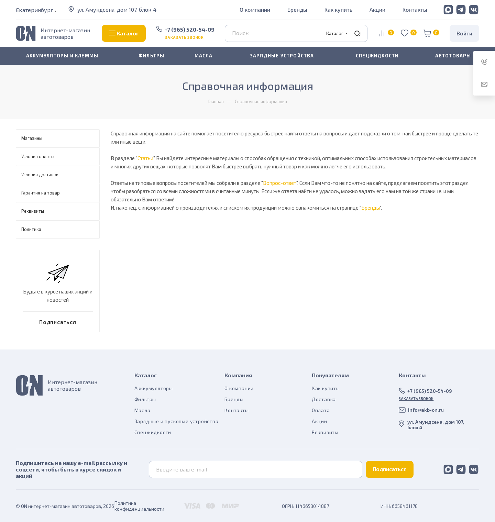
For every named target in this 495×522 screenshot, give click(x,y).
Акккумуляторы (153, 388)
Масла (142, 410)
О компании (255, 9)
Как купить (338, 9)
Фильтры (145, 399)
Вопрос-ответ (279, 183)
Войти (464, 33)
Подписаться (390, 469)
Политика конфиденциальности (139, 506)
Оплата (321, 410)
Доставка (324, 399)
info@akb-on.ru (426, 410)
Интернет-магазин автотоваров (65, 33)
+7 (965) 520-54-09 (189, 29)
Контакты (415, 9)
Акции (377, 9)
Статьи (145, 158)
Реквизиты (325, 432)
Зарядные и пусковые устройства (176, 421)
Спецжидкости (153, 432)
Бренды (297, 9)
